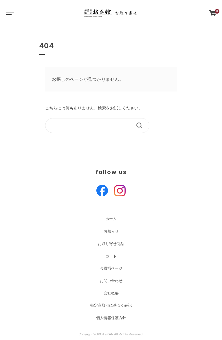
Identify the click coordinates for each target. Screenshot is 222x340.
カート (111, 256)
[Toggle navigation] (8, 13)
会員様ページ (111, 268)
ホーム (111, 219)
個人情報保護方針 (111, 318)
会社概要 (111, 293)
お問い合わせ (111, 281)
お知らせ (111, 231)
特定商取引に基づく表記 (111, 306)
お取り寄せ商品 (111, 244)
